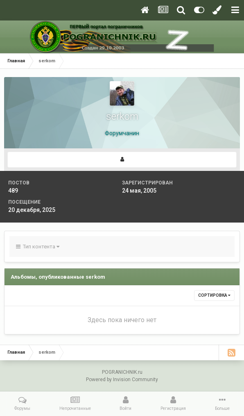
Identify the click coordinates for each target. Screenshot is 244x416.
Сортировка (214, 295)
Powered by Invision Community (122, 379)
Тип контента (37, 246)
